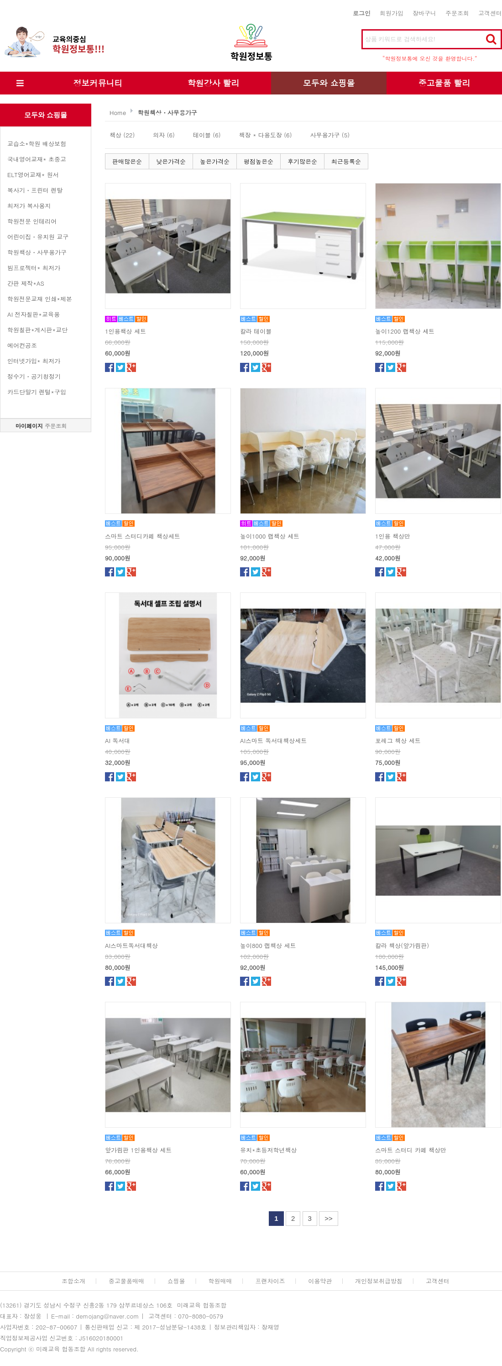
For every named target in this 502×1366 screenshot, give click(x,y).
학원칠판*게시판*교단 (37, 329)
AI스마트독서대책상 (131, 945)
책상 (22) (122, 135)
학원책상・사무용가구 (37, 252)
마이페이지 (29, 425)
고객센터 (490, 13)
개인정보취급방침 (379, 1281)
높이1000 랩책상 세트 (269, 536)
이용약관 (320, 1281)
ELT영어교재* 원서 (33, 174)
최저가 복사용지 (29, 205)
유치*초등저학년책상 (268, 1150)
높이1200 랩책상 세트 (404, 331)
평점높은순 (258, 161)
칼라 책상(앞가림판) (402, 945)
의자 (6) (164, 135)
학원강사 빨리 (213, 83)
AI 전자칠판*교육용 (33, 314)
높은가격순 (215, 161)
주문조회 (457, 13)
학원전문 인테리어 (32, 221)
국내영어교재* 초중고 (36, 159)
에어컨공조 (22, 345)
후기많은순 (302, 161)
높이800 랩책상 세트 (268, 945)
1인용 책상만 (392, 536)
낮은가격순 (171, 161)
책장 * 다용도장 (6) (265, 135)
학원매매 (220, 1281)
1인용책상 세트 (125, 331)
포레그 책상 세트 (398, 740)
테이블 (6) (207, 135)
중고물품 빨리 (444, 83)
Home (118, 112)
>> (328, 1218)
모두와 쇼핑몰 (329, 83)
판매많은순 (127, 161)
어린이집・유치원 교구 (37, 236)
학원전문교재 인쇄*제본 (39, 298)
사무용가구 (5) (330, 135)
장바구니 (424, 13)
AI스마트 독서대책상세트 (273, 740)
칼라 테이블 (256, 331)
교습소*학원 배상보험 (36, 143)
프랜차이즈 (270, 1281)
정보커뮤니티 (98, 83)
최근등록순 (346, 161)
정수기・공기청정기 (34, 376)
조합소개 (73, 1281)
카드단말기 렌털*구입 (36, 391)
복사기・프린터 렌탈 (35, 190)
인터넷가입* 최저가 (33, 360)
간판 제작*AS (25, 283)
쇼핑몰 (176, 1281)
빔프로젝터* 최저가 (33, 267)
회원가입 (391, 13)
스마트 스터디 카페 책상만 (410, 1150)
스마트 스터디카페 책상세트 (142, 536)
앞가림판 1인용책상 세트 (138, 1150)
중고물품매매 (126, 1281)
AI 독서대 (117, 740)
